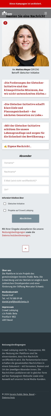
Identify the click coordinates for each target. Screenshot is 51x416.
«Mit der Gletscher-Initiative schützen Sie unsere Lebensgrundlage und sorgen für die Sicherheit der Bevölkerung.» (24, 131)
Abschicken (25, 218)
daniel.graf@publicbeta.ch (15, 301)
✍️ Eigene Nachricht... (17, 146)
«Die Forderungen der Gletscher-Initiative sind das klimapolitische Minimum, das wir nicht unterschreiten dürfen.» (25, 88)
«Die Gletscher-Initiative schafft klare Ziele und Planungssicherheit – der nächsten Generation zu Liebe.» (24, 110)
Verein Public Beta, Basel (22, 394)
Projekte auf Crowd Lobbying (20, 210)
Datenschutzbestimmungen (16, 235)
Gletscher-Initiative (16, 204)
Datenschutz (8, 397)
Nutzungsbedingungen (13, 232)
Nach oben (25, 248)
